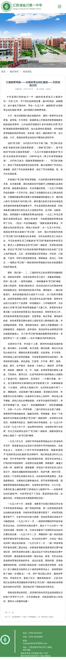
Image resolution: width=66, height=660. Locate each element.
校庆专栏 (14, 71)
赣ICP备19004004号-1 (31, 656)
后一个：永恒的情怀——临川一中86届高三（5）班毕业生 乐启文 (28, 617)
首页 (3, 71)
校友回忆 (27, 71)
